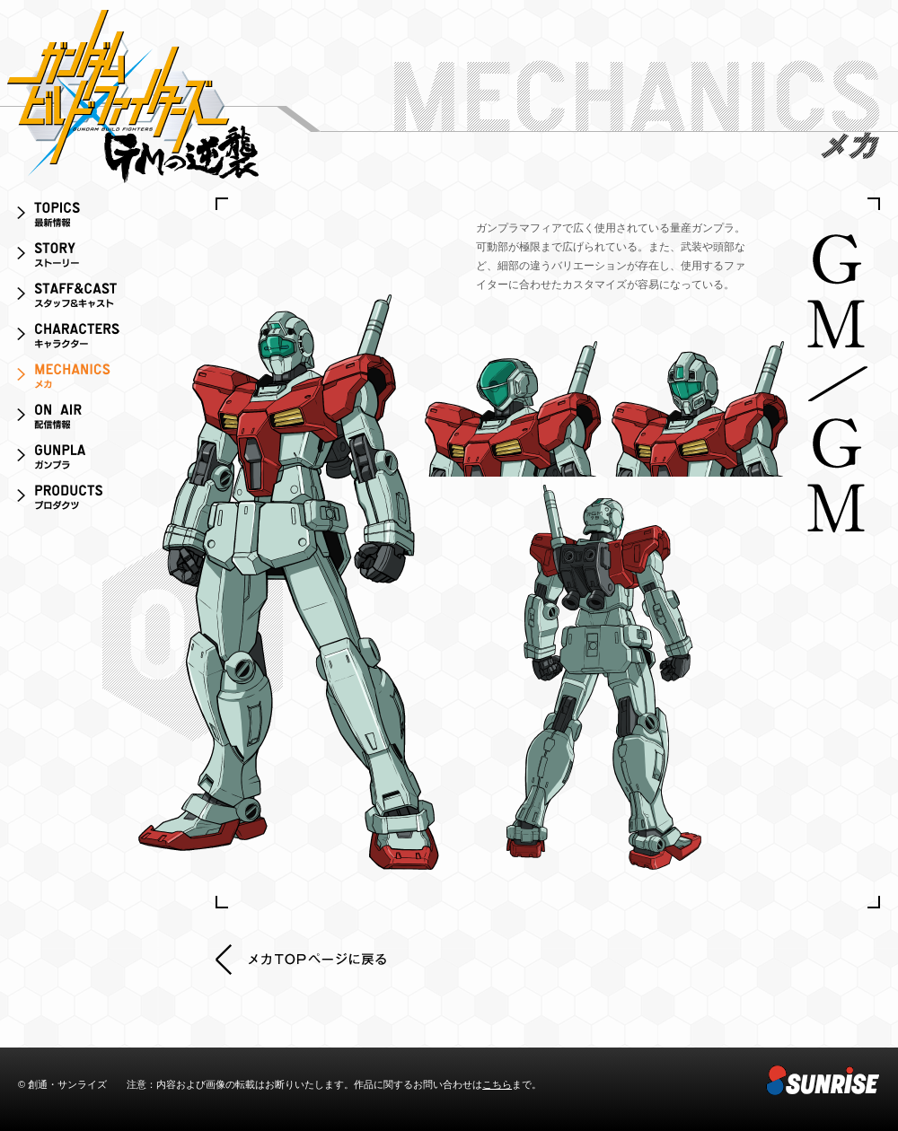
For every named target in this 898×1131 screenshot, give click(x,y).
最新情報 (90, 217)
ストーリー (90, 258)
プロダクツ (90, 500)
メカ (90, 379)
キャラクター (90, 339)
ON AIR (90, 419)
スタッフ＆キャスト (90, 298)
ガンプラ (90, 460)
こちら (497, 1084)
